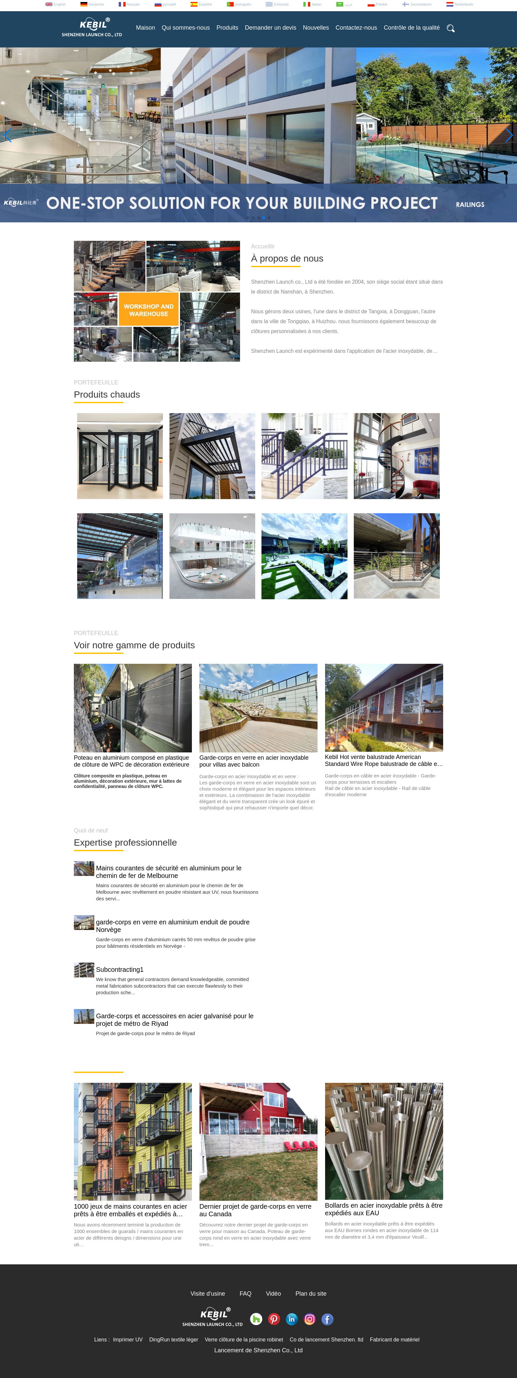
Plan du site (310, 1293)
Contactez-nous (356, 27)
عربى (349, 4)
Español (205, 4)
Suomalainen (421, 4)
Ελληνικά (281, 4)
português (243, 4)
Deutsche (96, 4)
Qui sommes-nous (186, 27)
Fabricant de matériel (394, 1339)
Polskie (381, 4)
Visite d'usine (208, 1293)
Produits (227, 27)
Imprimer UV (128, 1339)
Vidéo (273, 1293)
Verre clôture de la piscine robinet (244, 1339)
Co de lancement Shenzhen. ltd (326, 1339)
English (60, 4)
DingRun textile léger (173, 1339)
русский (169, 4)
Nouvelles (316, 27)
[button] (248, 217)
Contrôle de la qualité (412, 27)
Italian (316, 4)
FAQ (246, 1293)
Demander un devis (270, 27)
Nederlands (464, 4)
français (133, 4)
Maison (145, 27)
